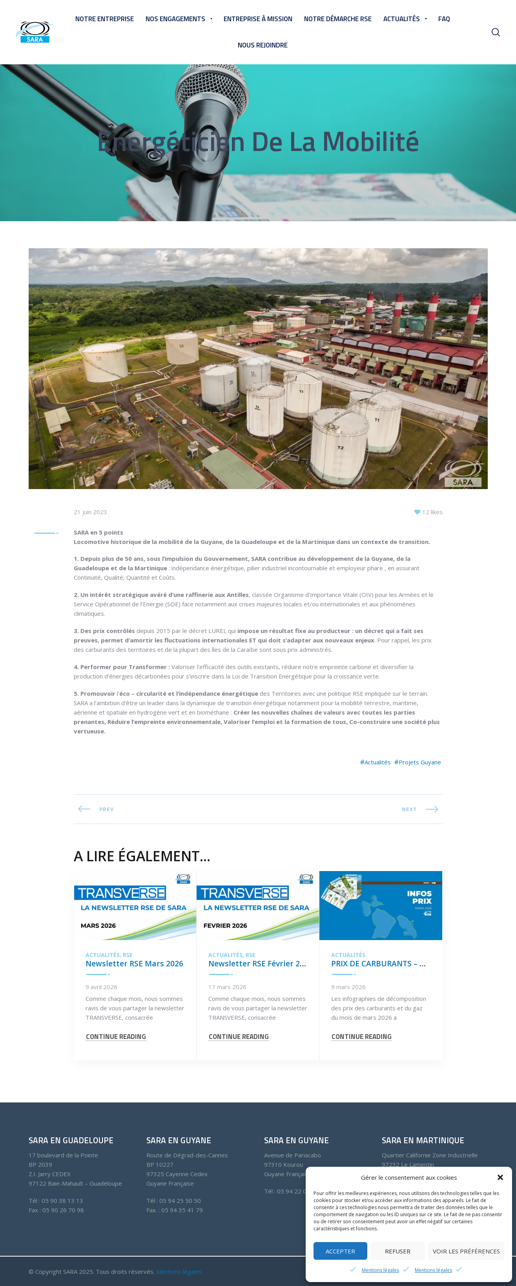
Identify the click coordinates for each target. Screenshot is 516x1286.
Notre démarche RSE (338, 19)
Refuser (397, 1251)
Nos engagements (175, 19)
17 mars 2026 (227, 987)
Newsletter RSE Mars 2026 (135, 964)
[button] (500, 1177)
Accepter (340, 1251)
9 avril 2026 (101, 987)
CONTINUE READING (116, 1040)
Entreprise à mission (258, 19)
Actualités (401, 19)
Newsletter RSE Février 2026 (261, 964)
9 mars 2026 (348, 987)
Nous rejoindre (263, 45)
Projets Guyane (420, 763)
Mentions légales (380, 1270)
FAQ (444, 19)
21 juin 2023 (90, 512)
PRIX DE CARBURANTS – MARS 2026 (397, 964)
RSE (128, 956)
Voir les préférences (466, 1251)
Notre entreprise (104, 19)
